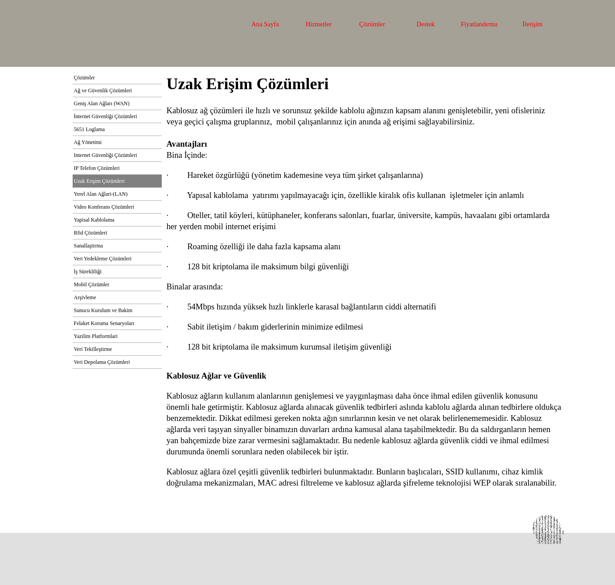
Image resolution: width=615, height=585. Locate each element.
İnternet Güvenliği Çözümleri (105, 116)
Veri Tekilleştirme (93, 349)
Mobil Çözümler (92, 284)
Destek (426, 24)
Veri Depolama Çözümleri (102, 362)
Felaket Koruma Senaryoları (104, 323)
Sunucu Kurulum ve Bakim (103, 310)
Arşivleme (85, 297)
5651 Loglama (89, 129)
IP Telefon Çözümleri (97, 168)
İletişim (533, 24)
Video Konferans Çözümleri (104, 207)
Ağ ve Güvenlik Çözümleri (103, 90)
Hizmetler (319, 24)
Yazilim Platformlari (96, 336)
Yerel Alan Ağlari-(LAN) (101, 194)
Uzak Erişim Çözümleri (99, 181)
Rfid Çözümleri (90, 233)
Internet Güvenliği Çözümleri (105, 155)
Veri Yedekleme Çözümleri (103, 258)
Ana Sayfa (265, 24)
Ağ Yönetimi (88, 142)
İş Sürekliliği (88, 271)
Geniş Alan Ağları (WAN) (102, 103)
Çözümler (372, 24)
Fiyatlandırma (479, 24)
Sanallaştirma (88, 246)
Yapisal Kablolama (94, 220)
